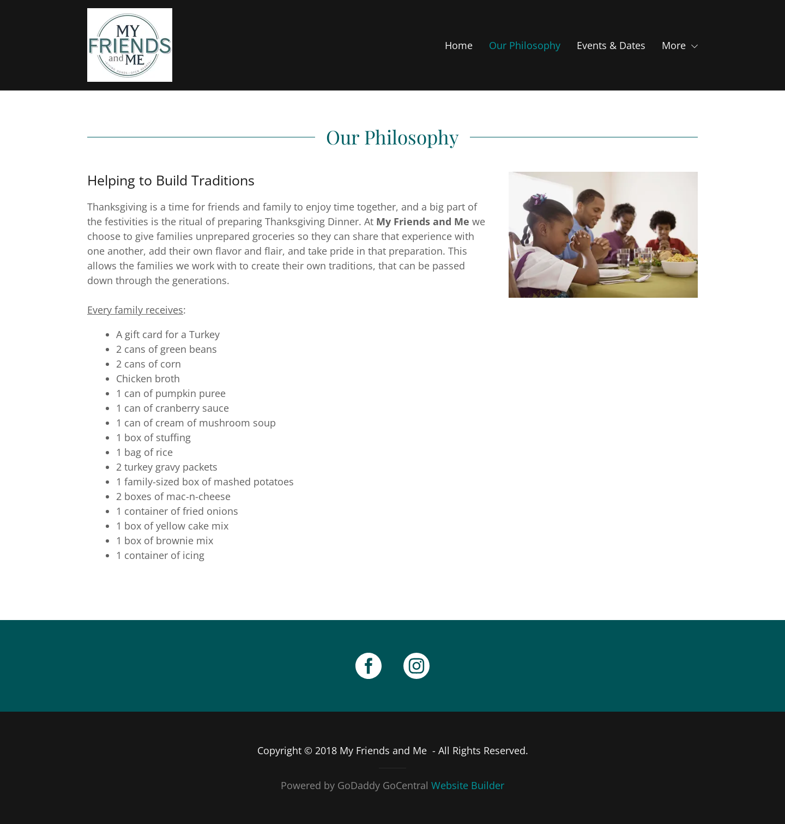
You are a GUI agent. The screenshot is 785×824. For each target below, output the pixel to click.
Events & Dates (611, 45)
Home (459, 45)
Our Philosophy (524, 45)
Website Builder (467, 785)
